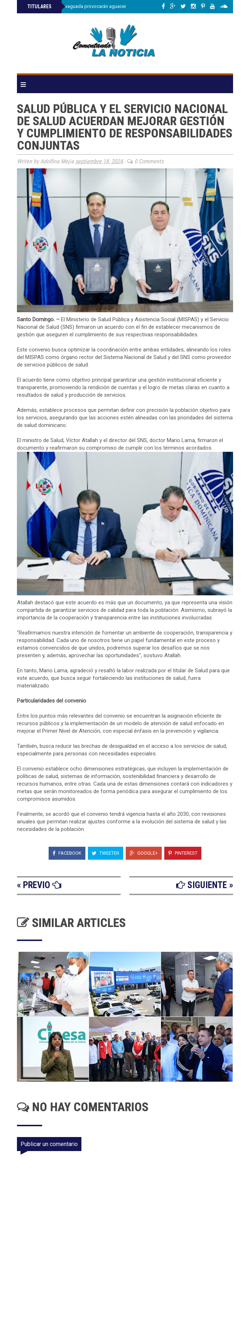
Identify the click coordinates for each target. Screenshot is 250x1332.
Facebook (67, 853)
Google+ (144, 853)
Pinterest (182, 853)
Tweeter (105, 853)
